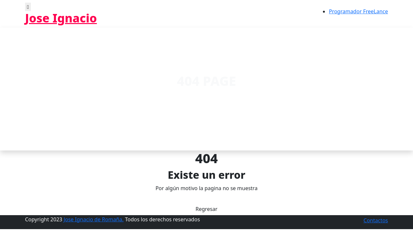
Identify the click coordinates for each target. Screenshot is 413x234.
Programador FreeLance (358, 11)
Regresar (206, 209)
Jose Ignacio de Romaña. (94, 219)
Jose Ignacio (61, 18)
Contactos (376, 220)
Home (189, 96)
